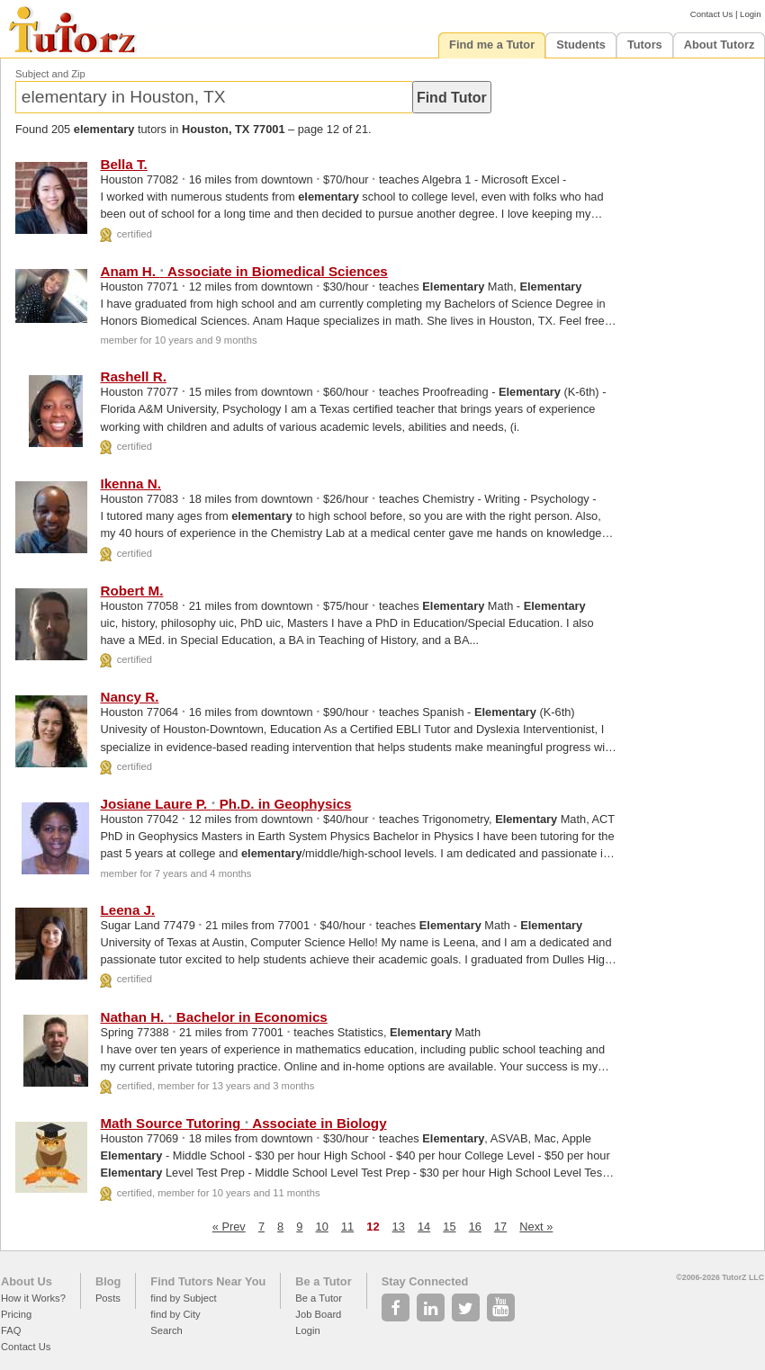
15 (449, 1226)
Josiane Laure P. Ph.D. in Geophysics (225, 803)
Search (166, 1330)
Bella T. (123, 164)
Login (750, 14)
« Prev (229, 1226)
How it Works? (33, 1298)
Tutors (644, 44)
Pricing (16, 1314)
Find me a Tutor (492, 44)
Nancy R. (129, 696)
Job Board (318, 1314)
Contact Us (711, 14)
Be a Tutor (323, 1281)
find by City (175, 1314)
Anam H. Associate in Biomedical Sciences (243, 271)
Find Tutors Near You (208, 1281)
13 (398, 1226)
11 (347, 1226)
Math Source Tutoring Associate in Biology (243, 1123)
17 (500, 1226)
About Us (26, 1281)
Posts (108, 1298)
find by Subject (183, 1298)
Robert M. (131, 590)
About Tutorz (719, 44)
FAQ (11, 1330)
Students (581, 44)
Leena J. (127, 910)
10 (322, 1226)
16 (475, 1226)
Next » (536, 1226)
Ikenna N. (130, 483)
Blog (108, 1281)
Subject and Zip (50, 73)
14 (424, 1226)
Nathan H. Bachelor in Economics (213, 1017)
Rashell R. (133, 376)
